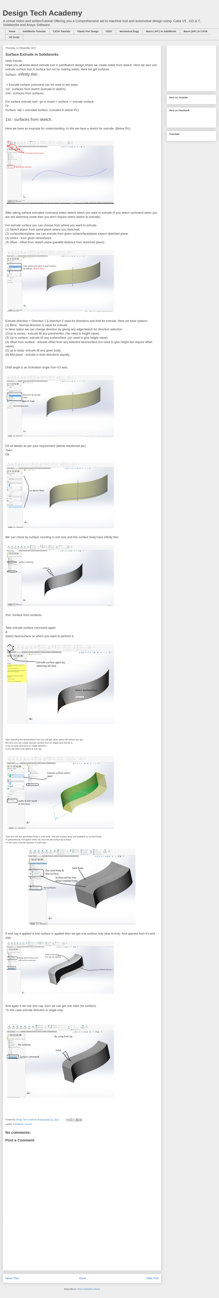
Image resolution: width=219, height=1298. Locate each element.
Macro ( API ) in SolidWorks (161, 31)
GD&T (109, 31)
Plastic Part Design (88, 31)
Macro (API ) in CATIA (196, 31)
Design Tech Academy (42, 13)
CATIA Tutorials (61, 31)
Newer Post (12, 1278)
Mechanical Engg (129, 31)
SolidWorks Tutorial (22, 1124)
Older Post (152, 1278)
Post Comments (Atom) (88, 1289)
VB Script (14, 37)
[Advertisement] (81, 1244)
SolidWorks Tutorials (34, 31)
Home (12, 31)
